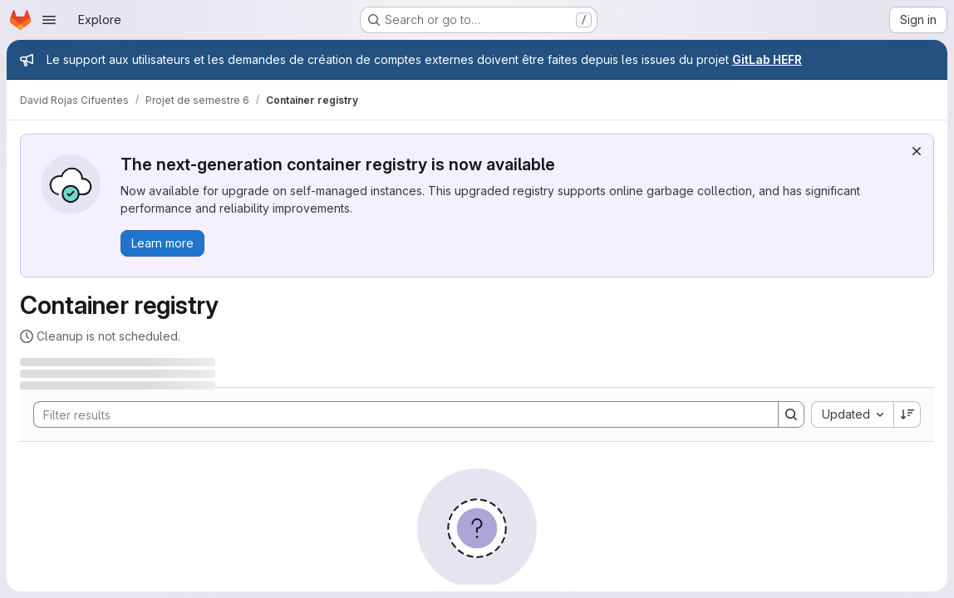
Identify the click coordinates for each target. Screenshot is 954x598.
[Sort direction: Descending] (907, 414)
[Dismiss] (917, 151)
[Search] (397, 414)
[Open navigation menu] (49, 20)
